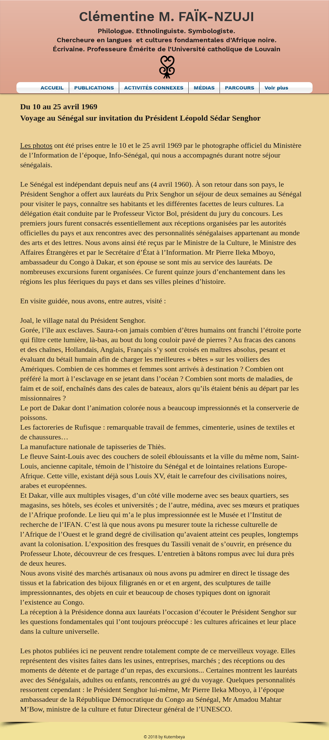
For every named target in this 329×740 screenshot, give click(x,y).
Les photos (36, 145)
